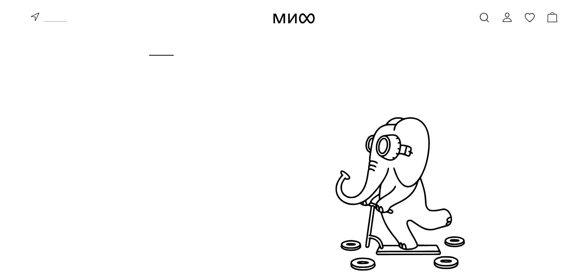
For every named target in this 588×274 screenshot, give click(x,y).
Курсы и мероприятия (229, 47)
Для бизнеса (309, 47)
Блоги (427, 47)
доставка (55, 18)
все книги (147, 195)
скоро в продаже (160, 229)
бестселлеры (153, 218)
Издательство (375, 47)
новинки (145, 207)
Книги (161, 47)
